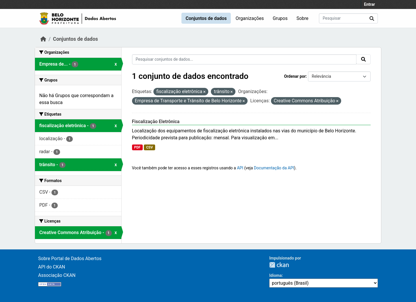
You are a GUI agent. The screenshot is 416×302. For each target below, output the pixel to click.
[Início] (43, 39)
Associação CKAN (57, 275)
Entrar (369, 4)
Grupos (280, 18)
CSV (149, 147)
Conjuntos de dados (205, 18)
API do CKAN (51, 267)
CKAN (279, 265)
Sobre (302, 18)
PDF (137, 147)
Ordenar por (295, 76)
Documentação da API (274, 168)
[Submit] (372, 18)
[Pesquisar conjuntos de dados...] (348, 18)
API (240, 168)
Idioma (275, 275)
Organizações (250, 18)
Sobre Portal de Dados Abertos (69, 258)
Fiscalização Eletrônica (156, 121)
